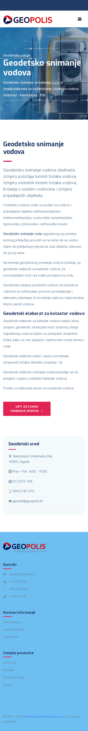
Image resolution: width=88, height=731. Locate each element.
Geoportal (9, 662)
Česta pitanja (12, 622)
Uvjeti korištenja (13, 629)
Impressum (10, 637)
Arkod (7, 685)
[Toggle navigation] (80, 19)
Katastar (9, 670)
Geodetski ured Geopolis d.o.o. (44, 716)
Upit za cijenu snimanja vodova (26, 409)
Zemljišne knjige (14, 677)
